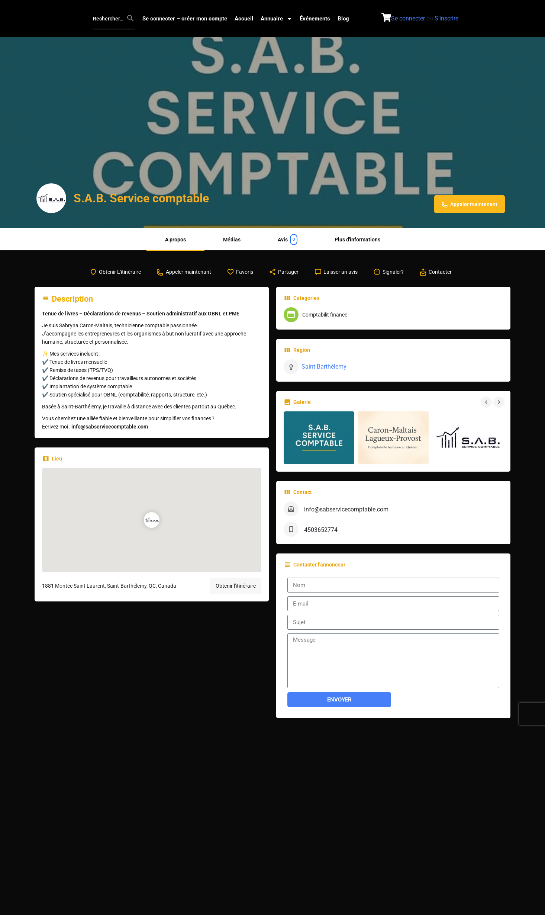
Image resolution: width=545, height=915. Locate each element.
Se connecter (408, 18)
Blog (343, 18)
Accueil (244, 18)
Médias (232, 240)
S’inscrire (446, 18)
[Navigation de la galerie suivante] (499, 408)
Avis (287, 239)
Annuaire (276, 18)
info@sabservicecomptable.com (109, 434)
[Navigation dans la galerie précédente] (487, 408)
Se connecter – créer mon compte (184, 18)
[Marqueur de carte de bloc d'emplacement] (151, 527)
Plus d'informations (357, 240)
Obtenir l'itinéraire (236, 593)
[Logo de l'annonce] (51, 198)
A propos (175, 240)
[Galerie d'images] (319, 444)
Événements (315, 18)
